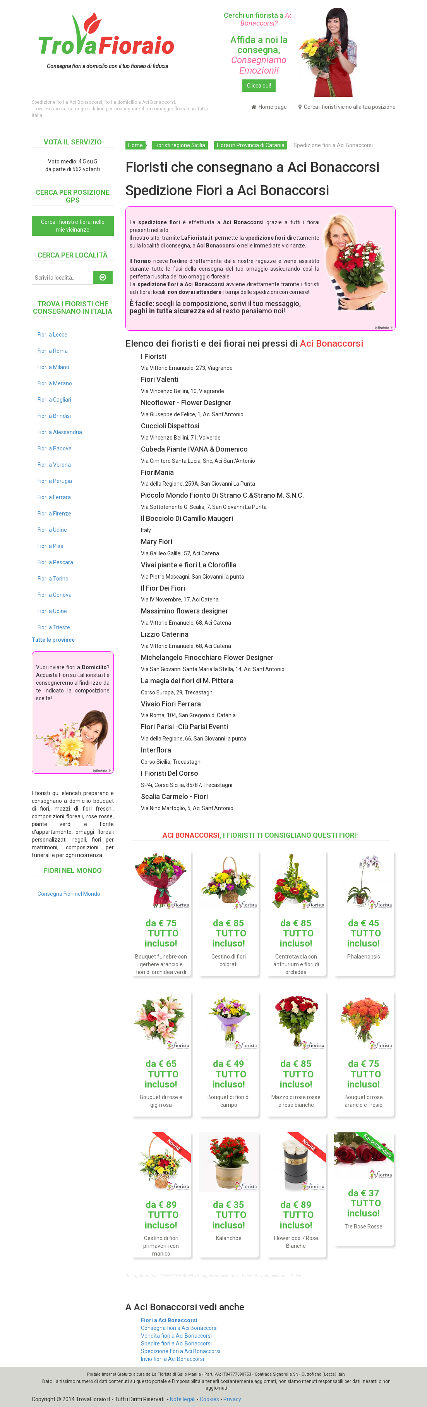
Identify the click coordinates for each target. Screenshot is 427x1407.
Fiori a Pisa (50, 546)
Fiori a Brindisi (54, 416)
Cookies (209, 1399)
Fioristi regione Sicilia (179, 145)
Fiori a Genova (55, 595)
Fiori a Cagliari (54, 400)
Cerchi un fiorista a (259, 19)
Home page (269, 107)
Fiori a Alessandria (60, 432)
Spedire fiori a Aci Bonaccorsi (176, 1343)
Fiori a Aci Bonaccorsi (169, 1320)
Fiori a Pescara (55, 562)
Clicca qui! (259, 85)
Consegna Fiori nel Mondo (69, 894)
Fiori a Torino (53, 579)
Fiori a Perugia (55, 481)
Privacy (232, 1399)
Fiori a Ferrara (54, 497)
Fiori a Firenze (54, 513)
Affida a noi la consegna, (259, 55)
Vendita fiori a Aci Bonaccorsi (176, 1336)
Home (135, 145)
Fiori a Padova (55, 448)
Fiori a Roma (53, 351)
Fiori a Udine (52, 530)
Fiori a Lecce (52, 335)
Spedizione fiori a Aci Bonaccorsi (180, 1351)
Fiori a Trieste (54, 627)
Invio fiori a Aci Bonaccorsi (172, 1359)
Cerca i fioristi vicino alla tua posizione (347, 107)
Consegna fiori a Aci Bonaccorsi (179, 1328)
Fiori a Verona (54, 465)
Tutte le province (53, 640)
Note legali (182, 1399)
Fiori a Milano (53, 367)
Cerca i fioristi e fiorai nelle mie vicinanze (73, 226)
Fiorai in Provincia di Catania (251, 145)
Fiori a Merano (55, 383)
